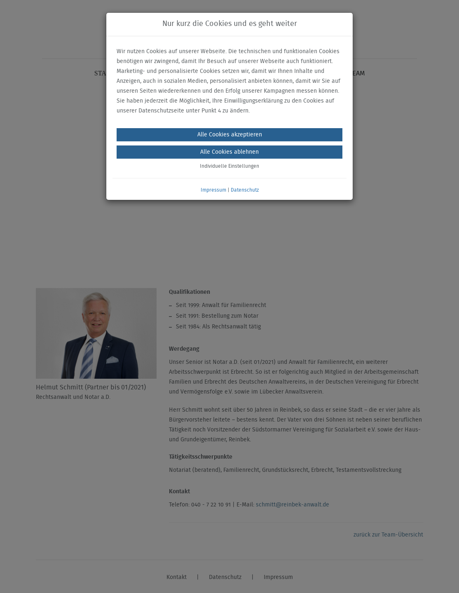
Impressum (213, 190)
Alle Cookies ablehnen (229, 152)
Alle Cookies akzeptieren (229, 135)
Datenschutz (245, 190)
